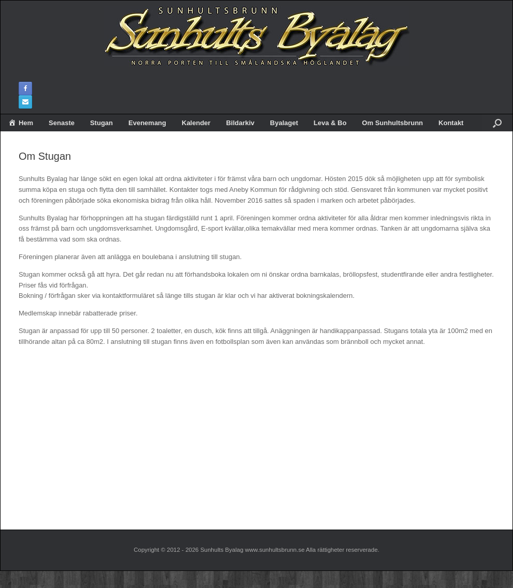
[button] (497, 122)
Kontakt (450, 123)
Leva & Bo (330, 123)
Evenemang (147, 123)
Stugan (101, 123)
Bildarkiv (240, 123)
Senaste (62, 123)
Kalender (196, 123)
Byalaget (284, 123)
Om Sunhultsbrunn (392, 123)
